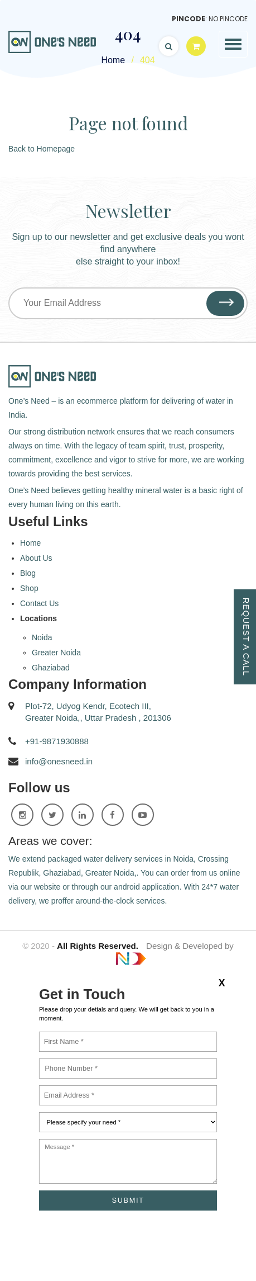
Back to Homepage (41, 148)
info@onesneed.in (59, 761)
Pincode (188, 18)
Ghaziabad (51, 667)
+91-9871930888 (57, 741)
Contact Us (39, 603)
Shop (29, 588)
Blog (28, 573)
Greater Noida (56, 652)
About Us (36, 558)
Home (30, 542)
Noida (42, 637)
